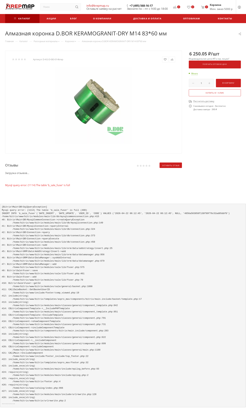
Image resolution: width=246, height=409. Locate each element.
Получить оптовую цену (215, 64)
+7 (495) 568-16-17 (141, 5)
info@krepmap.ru (97, 6)
